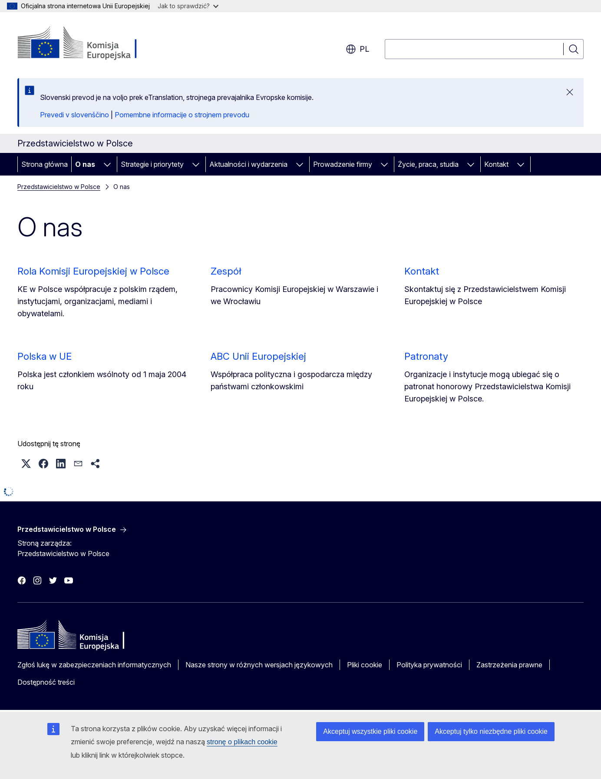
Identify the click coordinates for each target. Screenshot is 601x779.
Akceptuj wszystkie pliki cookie (370, 731)
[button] (26, 464)
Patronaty (426, 356)
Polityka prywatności (429, 664)
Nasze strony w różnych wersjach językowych (259, 664)
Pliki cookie (364, 664)
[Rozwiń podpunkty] (107, 164)
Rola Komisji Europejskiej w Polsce (93, 271)
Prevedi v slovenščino (74, 114)
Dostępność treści (46, 682)
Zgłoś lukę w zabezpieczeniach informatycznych (94, 664)
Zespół (226, 271)
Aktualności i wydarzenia (248, 164)
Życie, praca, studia (428, 164)
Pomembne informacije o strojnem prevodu (182, 114)
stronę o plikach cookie (242, 742)
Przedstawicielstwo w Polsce (58, 186)
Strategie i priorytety (152, 164)
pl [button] (357, 49)
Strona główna (44, 164)
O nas (85, 164)
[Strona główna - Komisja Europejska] (87, 43)
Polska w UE (44, 356)
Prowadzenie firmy (342, 164)
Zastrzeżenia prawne (509, 664)
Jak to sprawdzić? (188, 6)
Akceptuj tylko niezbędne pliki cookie (491, 731)
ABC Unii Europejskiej (258, 356)
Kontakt (496, 164)
